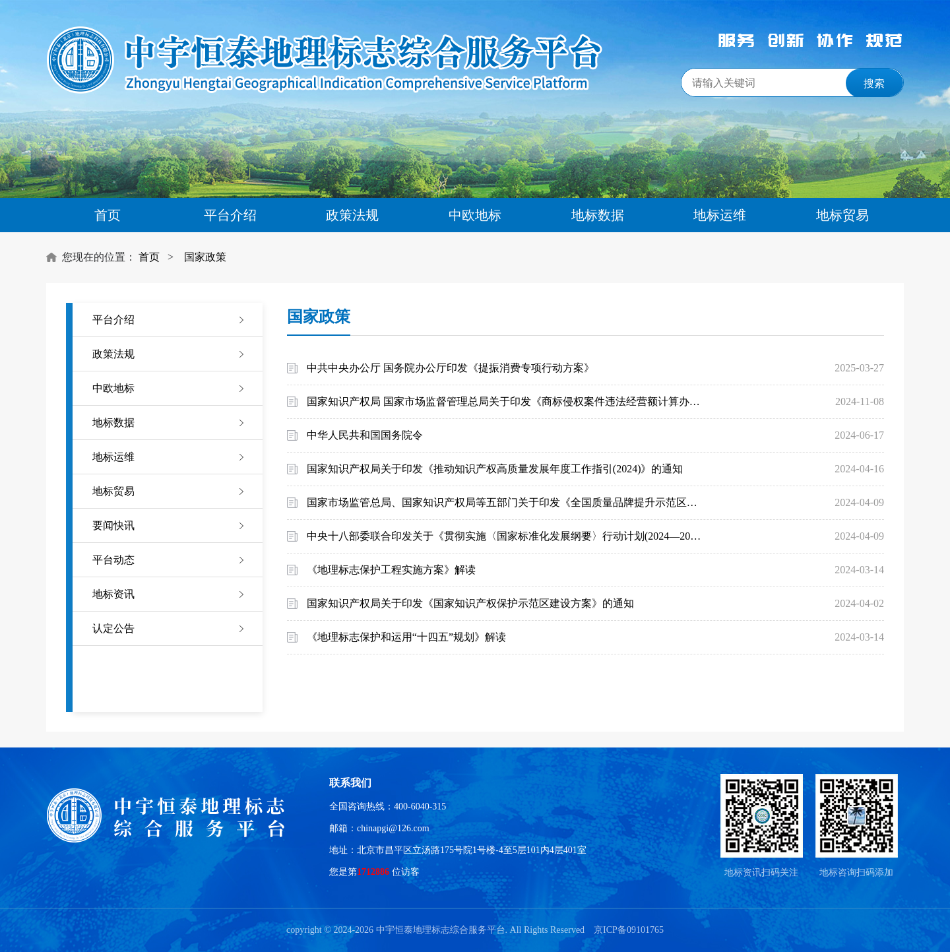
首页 (107, 215)
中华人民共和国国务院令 (365, 435)
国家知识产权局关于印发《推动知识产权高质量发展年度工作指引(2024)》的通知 (495, 468)
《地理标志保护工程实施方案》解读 (391, 569)
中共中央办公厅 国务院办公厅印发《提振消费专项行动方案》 (450, 367)
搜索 (874, 83)
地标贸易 (842, 215)
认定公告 (113, 628)
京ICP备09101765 (629, 930)
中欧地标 (475, 215)
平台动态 (113, 559)
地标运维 (719, 215)
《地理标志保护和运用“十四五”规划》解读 (406, 637)
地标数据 (597, 215)
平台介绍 (230, 215)
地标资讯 (113, 594)
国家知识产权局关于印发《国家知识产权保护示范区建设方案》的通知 (470, 603)
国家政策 (205, 257)
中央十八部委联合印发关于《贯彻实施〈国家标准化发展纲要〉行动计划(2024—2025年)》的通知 (506, 536)
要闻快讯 (113, 525)
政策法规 (352, 215)
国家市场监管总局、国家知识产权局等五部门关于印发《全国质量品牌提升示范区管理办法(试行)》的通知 (506, 502)
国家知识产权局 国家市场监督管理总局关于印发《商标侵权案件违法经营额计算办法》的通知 (506, 401)
